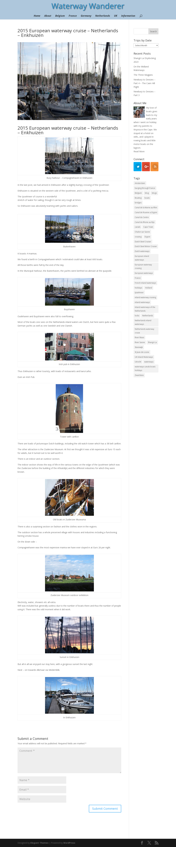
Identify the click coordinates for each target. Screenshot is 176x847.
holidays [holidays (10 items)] (138, 287)
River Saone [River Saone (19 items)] (140, 342)
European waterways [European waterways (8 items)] (144, 273)
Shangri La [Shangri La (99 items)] (152, 342)
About (47, 16)
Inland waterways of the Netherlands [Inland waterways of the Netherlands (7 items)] (145, 309)
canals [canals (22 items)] (137, 227)
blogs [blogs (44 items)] (154, 193)
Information (128, 16)
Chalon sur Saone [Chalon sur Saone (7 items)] (142, 232)
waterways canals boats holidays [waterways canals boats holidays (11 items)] (145, 368)
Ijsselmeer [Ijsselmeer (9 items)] (139, 292)
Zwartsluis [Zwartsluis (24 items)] (139, 375)
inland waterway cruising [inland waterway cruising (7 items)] (145, 297)
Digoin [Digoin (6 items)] (147, 236)
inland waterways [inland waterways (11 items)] (142, 302)
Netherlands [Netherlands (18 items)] (147, 315)
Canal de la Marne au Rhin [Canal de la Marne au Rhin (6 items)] (146, 207)
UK (115, 16)
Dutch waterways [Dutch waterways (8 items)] (142, 251)
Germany (86, 16)
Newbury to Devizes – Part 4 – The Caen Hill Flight (144, 83)
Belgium (60, 16)
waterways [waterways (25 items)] (148, 361)
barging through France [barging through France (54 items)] (145, 188)
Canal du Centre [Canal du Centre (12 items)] (142, 217)
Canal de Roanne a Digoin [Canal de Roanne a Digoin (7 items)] (146, 212)
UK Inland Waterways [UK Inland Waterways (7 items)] (144, 357)
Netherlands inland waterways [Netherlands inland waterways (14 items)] (143, 322)
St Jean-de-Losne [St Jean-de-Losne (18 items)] (142, 352)
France (73, 16)
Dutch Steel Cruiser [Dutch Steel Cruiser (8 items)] (143, 241)
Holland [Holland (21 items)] (148, 287)
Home (37, 16)
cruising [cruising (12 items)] (138, 236)
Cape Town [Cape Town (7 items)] (148, 227)
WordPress (69, 842)
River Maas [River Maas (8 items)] (139, 337)
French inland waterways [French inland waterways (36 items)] (145, 283)
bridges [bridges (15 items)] (138, 202)
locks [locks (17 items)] (137, 315)
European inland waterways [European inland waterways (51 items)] (142, 258)
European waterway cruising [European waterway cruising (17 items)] (143, 266)
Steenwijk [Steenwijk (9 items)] (139, 347)
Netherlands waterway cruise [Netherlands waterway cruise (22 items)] (144, 331)
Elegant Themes (39, 842)
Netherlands (102, 16)
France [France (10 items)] (138, 278)
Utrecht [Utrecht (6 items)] (138, 361)
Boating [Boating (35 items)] (138, 198)
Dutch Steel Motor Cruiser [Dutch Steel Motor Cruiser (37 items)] (146, 246)
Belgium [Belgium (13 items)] (138, 193)
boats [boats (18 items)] (147, 198)
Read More (139, 151)
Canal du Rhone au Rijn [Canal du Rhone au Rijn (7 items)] (144, 222)
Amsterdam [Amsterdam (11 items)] (140, 183)
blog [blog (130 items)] (147, 193)
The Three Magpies (143, 74)
